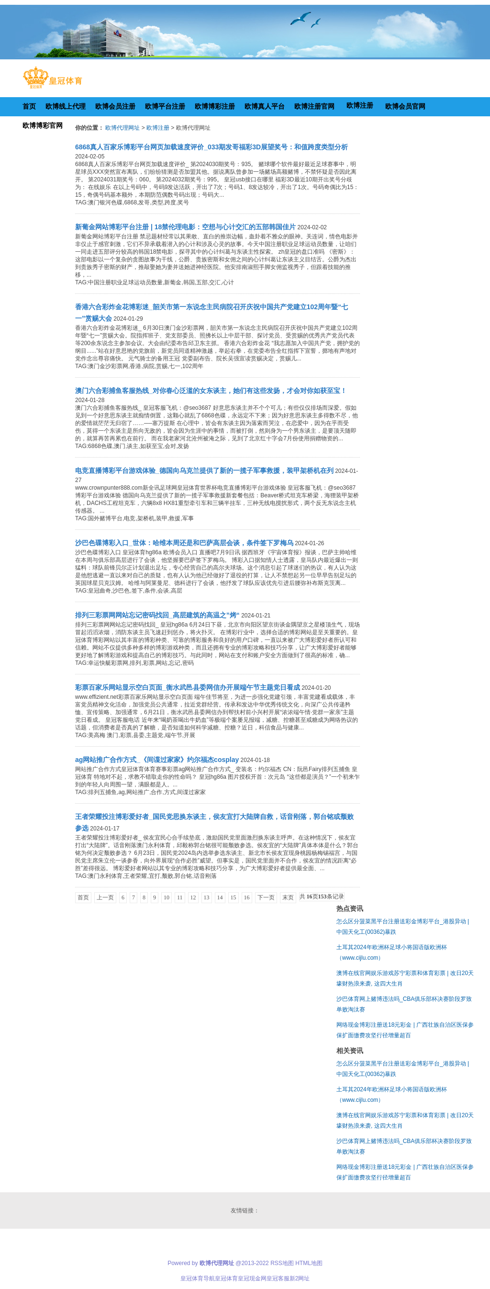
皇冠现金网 (252, 1278)
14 (220, 897)
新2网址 (300, 1278)
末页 (288, 897)
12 (193, 897)
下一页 (266, 897)
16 (247, 897)
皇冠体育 (226, 1278)
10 (166, 897)
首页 (83, 897)
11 (180, 897)
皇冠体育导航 (197, 1278)
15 (233, 897)
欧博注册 (157, 127)
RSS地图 (282, 1263)
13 (207, 897)
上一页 (105, 897)
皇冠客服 (278, 1278)
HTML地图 (309, 1263)
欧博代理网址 (122, 127)
